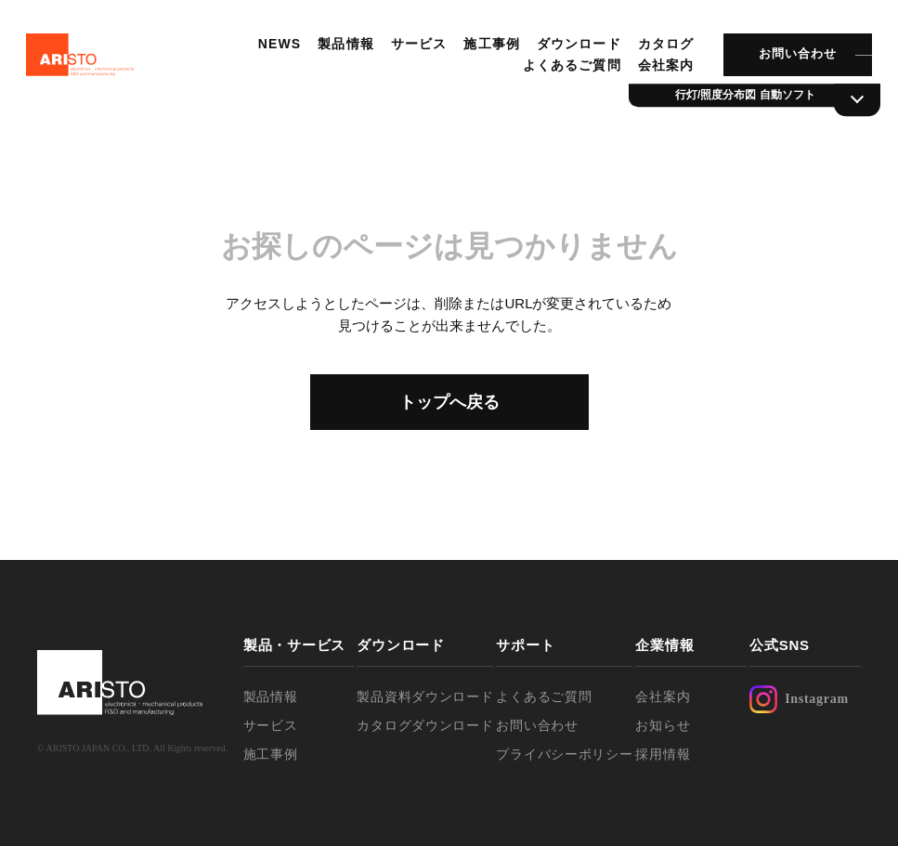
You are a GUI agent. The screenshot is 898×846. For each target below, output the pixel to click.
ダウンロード (575, 49)
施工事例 (488, 49)
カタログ (661, 49)
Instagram (799, 699)
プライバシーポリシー (564, 754)
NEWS (276, 49)
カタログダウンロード (425, 725)
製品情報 (343, 49)
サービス (415, 49)
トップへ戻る (449, 402)
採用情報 (662, 754)
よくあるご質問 (568, 70)
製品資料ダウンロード (425, 696)
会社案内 (661, 70)
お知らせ (662, 725)
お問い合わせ (793, 60)
